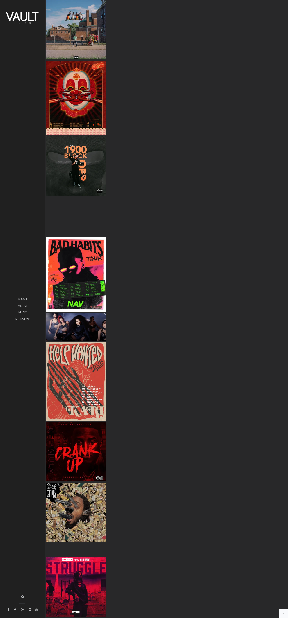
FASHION (22, 305)
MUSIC (22, 312)
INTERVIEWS (22, 319)
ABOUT (22, 299)
